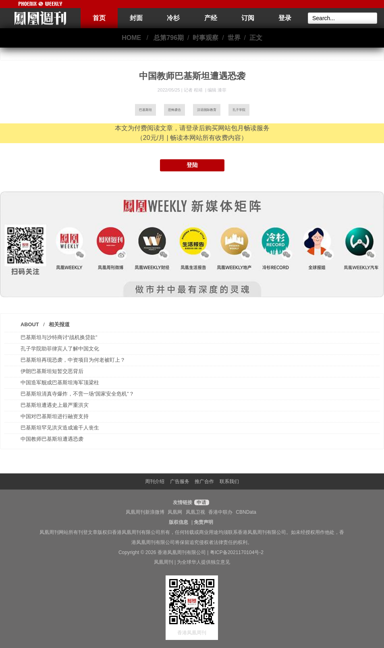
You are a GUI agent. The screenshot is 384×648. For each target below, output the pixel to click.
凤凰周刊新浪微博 (145, 512)
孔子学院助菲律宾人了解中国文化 (60, 349)
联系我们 (229, 481)
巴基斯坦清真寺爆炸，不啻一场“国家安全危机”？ (77, 394)
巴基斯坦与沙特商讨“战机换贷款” (59, 337)
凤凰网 (175, 512)
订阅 (247, 18)
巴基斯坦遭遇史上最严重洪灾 (55, 405)
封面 (136, 18)
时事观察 (205, 37)
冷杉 (173, 18)
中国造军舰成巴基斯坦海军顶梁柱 (60, 382)
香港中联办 (220, 512)
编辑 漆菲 (217, 90)
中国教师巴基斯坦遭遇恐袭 (52, 439)
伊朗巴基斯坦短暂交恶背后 (52, 371)
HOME (131, 37)
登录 (284, 18)
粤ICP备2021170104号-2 (237, 552)
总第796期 (169, 37)
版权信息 (178, 522)
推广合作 (204, 481)
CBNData (246, 512)
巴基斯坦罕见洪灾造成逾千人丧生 (60, 428)
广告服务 (179, 481)
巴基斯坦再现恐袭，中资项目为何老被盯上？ (73, 360)
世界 (234, 37)
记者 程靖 (194, 90)
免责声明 (203, 522)
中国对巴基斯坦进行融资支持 (55, 416)
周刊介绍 (154, 481)
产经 (210, 18)
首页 (99, 18)
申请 (200, 502)
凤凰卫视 (195, 512)
